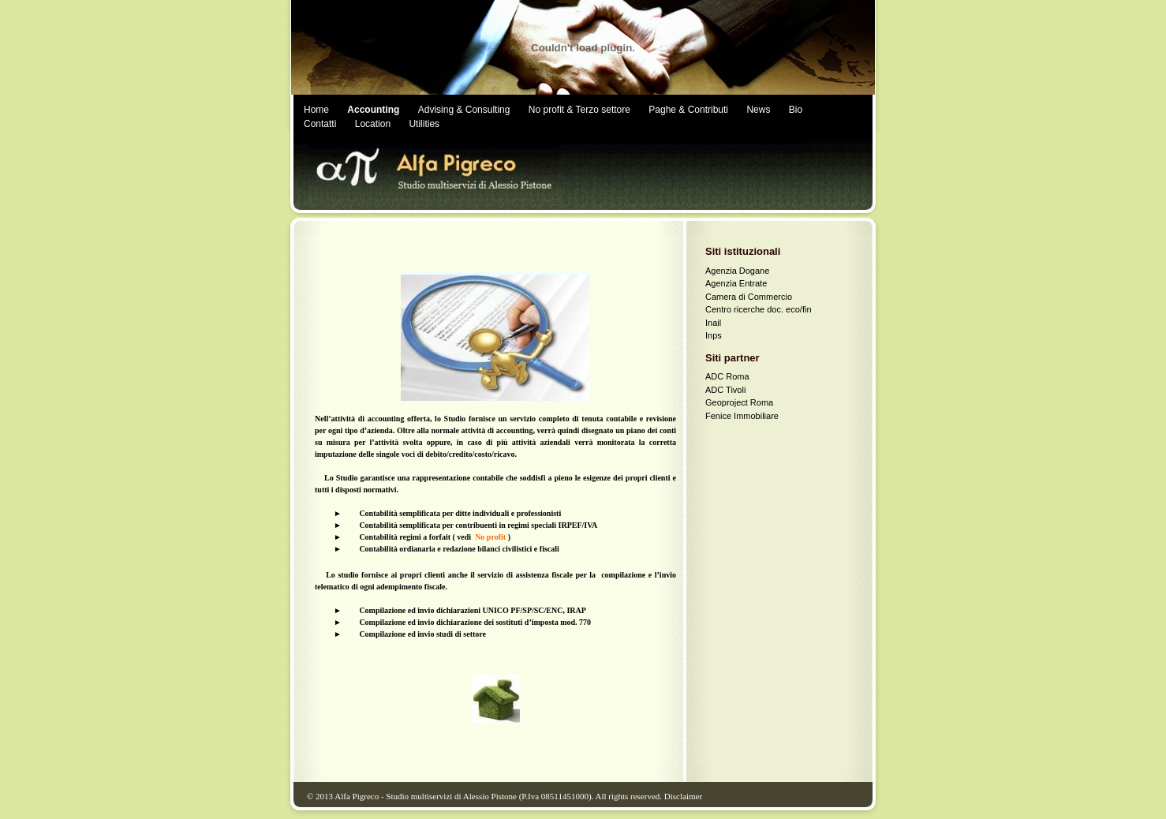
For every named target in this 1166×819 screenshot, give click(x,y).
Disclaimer (683, 796)
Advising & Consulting (464, 109)
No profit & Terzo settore (579, 109)
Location (373, 123)
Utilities (424, 123)
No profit (490, 537)
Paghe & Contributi (688, 109)
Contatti (320, 123)
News (758, 109)
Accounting (373, 109)
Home (316, 109)
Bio (795, 109)
